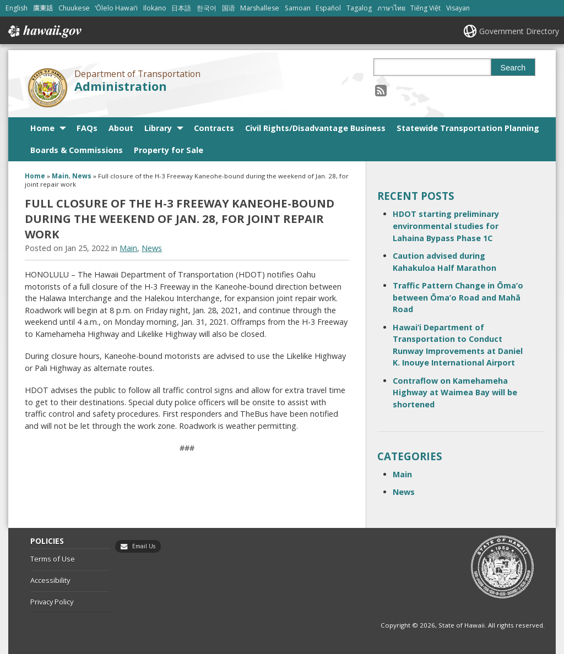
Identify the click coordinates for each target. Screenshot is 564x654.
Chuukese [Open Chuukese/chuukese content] (74, 8)
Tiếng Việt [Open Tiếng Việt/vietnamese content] (425, 8)
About (121, 128)
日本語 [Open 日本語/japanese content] (181, 8)
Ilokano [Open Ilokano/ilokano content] (154, 8)
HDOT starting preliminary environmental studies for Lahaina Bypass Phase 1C (446, 226)
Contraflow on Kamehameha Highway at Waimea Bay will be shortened (455, 392)
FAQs (87, 128)
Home (42, 128)
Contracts (214, 128)
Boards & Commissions (76, 150)
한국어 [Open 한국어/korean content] (206, 8)
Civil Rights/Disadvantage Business (315, 128)
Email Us (143, 546)
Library (158, 128)
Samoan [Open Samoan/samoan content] (298, 8)
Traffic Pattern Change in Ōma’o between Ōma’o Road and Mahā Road (458, 297)
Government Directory (519, 31)
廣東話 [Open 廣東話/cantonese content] (43, 8)
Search (513, 67)
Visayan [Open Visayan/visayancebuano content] (458, 8)
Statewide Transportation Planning (468, 128)
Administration (120, 86)
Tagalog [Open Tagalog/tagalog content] (359, 8)
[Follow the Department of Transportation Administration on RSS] (381, 90)
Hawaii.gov (44, 31)
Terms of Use (52, 559)
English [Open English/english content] (17, 8)
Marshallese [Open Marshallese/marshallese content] (259, 8)
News (81, 176)
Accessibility (50, 580)
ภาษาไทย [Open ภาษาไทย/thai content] (391, 8)
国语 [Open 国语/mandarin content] (228, 8)
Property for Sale (168, 150)
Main (60, 176)
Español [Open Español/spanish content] (328, 8)
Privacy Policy (51, 602)
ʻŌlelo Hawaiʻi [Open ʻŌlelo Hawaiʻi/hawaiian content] (116, 8)
